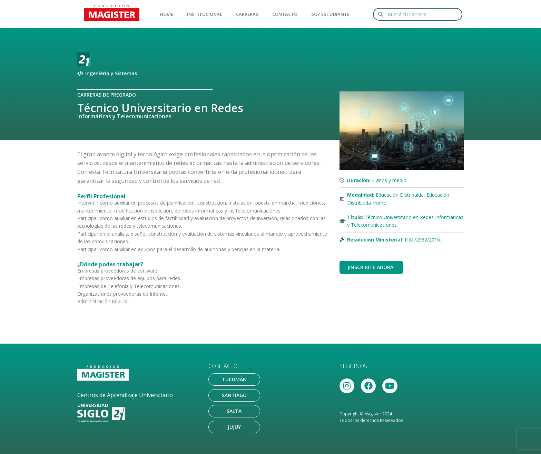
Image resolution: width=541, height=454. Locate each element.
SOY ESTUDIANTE (330, 14)
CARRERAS (247, 14)
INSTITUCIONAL (204, 14)
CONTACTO (284, 14)
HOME (166, 14)
